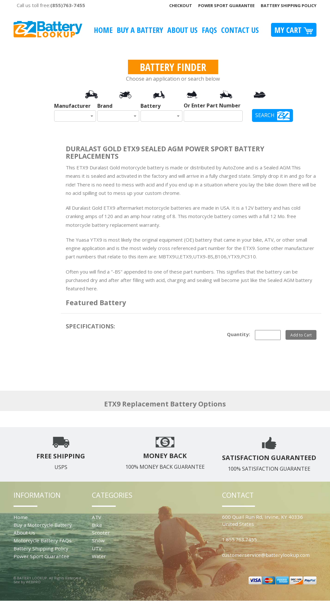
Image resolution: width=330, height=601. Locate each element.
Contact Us (240, 30)
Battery (150, 105)
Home (103, 30)
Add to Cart (301, 334)
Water (99, 556)
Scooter (101, 532)
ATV (96, 517)
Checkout (180, 5)
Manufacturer (72, 105)
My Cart (293, 30)
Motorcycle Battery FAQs (43, 540)
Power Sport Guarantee (226, 5)
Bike (97, 525)
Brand (104, 105)
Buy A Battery (140, 30)
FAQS (209, 30)
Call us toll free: (51, 5)
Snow (98, 540)
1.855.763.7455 (239, 539)
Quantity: (238, 334)
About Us (182, 30)
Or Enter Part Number (212, 105)
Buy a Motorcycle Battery (43, 525)
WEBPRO (33, 581)
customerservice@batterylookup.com (266, 555)
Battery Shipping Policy (288, 5)
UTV (97, 548)
